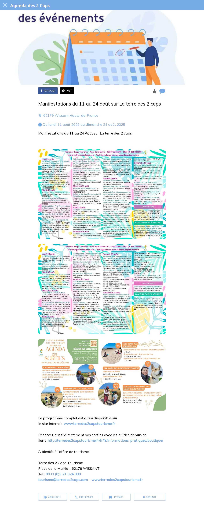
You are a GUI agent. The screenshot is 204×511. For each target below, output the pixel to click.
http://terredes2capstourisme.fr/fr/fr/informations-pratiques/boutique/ (105, 440)
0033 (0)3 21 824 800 (63, 474)
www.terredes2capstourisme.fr (89, 423)
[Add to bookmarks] (154, 91)
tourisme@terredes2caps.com (63, 479)
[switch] (39, 144)
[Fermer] (5, 5)
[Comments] (162, 91)
